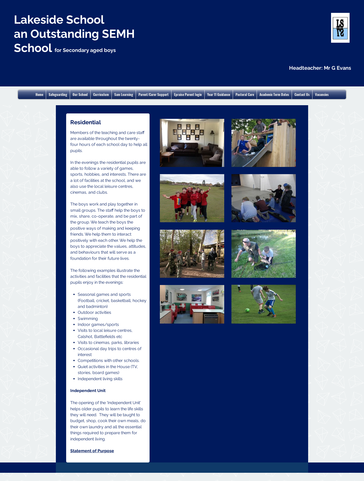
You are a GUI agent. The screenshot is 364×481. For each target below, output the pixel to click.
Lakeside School (59, 19)
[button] (274, 94)
